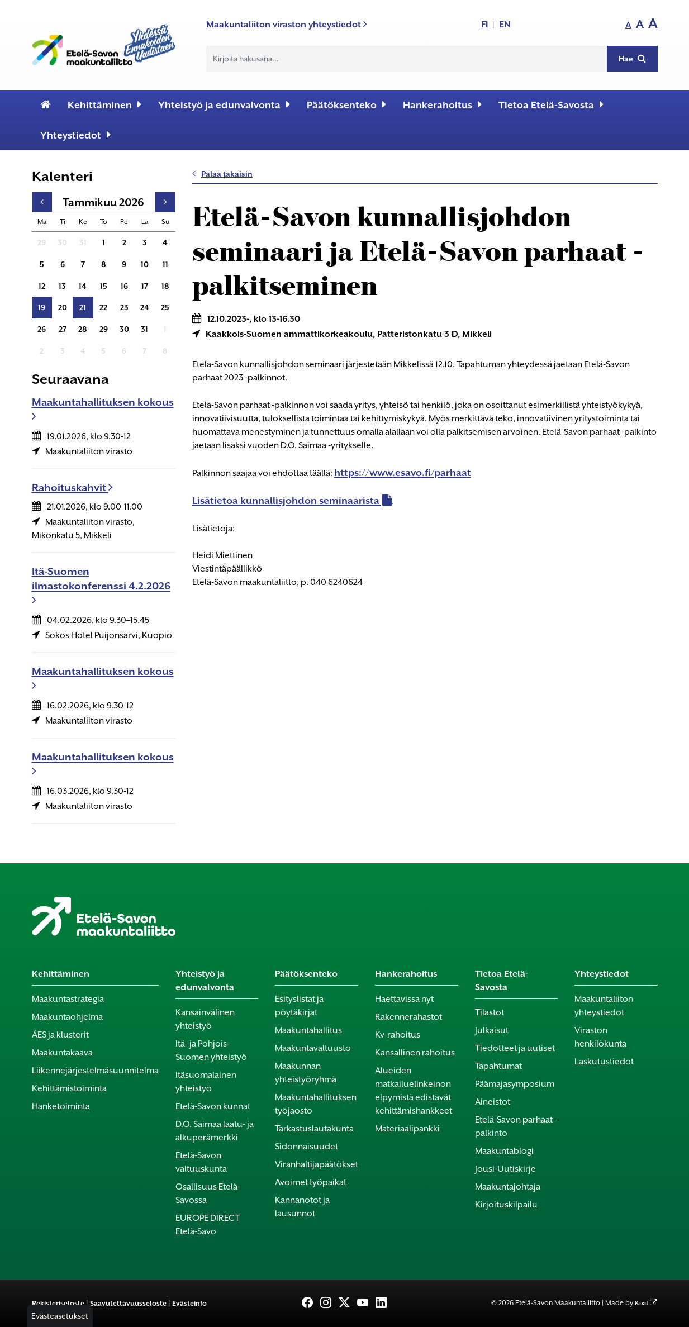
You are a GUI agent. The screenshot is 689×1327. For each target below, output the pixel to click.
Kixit (641, 1303)
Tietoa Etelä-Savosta (551, 105)
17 (144, 286)
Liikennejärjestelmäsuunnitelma (95, 1071)
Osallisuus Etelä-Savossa (207, 1193)
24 (144, 307)
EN (505, 24)
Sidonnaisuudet (306, 1146)
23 (124, 307)
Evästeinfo (189, 1303)
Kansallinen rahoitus (415, 1053)
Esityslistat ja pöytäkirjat (299, 1005)
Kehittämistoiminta (69, 1088)
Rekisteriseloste (58, 1303)
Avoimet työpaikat (310, 1182)
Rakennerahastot (408, 1017)
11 (165, 264)
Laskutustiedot (604, 1062)
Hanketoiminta (61, 1106)
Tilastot (489, 1012)
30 (62, 242)
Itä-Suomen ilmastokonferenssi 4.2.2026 (101, 585)
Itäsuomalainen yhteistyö (205, 1081)
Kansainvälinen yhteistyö (205, 1019)
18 (165, 286)
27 (62, 329)
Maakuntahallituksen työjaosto (316, 1104)
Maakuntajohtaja (507, 1187)
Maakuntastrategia (68, 999)
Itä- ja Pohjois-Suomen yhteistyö (211, 1050)
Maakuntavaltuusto (313, 1048)
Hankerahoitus (442, 105)
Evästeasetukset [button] (59, 1315)
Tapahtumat (498, 1066)
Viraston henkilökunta (600, 1037)
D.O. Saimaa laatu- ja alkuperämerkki (214, 1131)
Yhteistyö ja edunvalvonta (224, 105)
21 (82, 307)
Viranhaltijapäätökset (316, 1164)
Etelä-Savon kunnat (212, 1106)
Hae (632, 58)
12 (42, 286)
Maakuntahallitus (308, 1030)
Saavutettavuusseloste (128, 1303)
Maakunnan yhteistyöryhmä (305, 1073)
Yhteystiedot (75, 135)
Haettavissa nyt (404, 999)
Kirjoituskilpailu (506, 1205)
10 (145, 264)
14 (83, 286)
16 (124, 286)
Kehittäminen (104, 105)
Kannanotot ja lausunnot (302, 1207)
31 (83, 242)
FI (484, 24)
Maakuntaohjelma (67, 1017)
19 (41, 307)
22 (103, 307)
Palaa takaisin (222, 173)
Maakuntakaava (62, 1053)
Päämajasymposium (514, 1084)
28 (82, 329)
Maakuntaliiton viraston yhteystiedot (286, 24)
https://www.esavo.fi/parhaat (402, 472)
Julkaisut (492, 1030)
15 (103, 286)
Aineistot (492, 1102)
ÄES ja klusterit (60, 1035)
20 (62, 307)
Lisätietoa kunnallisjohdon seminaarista (285, 500)
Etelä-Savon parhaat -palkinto (516, 1126)
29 (41, 242)
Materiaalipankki (407, 1129)
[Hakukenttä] (406, 59)
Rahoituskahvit (72, 487)
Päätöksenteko (346, 105)
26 (41, 329)
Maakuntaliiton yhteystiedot (603, 1005)
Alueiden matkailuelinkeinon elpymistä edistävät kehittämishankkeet (413, 1091)
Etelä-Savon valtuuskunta (201, 1162)
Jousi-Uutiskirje (505, 1169)
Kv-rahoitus (397, 1035)
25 (165, 307)
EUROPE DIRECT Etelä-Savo (207, 1224)
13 (62, 286)
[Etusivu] (45, 105)
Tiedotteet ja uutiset (515, 1048)
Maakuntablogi (504, 1151)
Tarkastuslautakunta (314, 1129)
